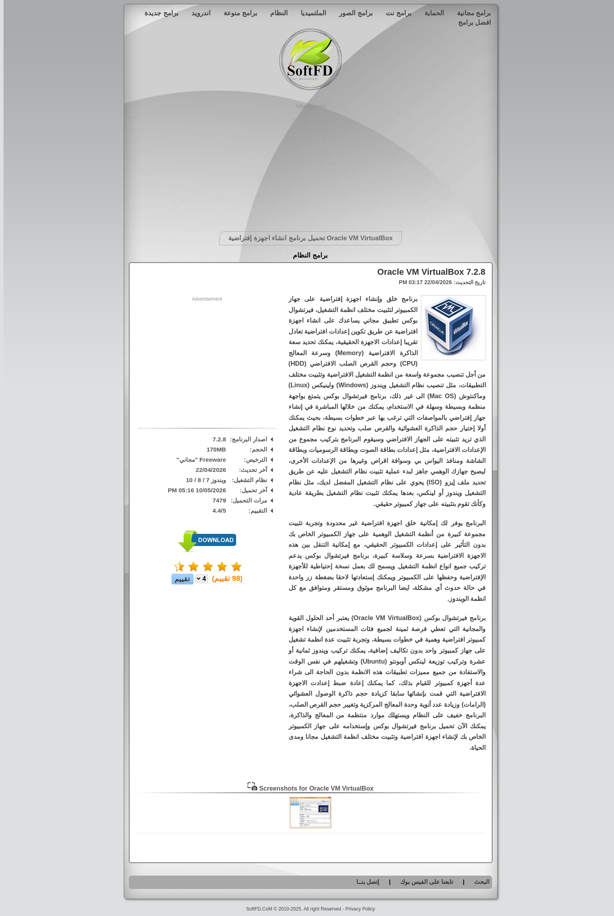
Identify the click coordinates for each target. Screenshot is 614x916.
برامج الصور (352, 13)
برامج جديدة (158, 13)
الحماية (431, 13)
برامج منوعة (237, 13)
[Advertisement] (307, 164)
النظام (275, 13)
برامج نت (395, 13)
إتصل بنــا (364, 881)
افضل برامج (471, 22)
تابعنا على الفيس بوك (423, 881)
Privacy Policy (357, 909)
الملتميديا (310, 13)
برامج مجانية (470, 13)
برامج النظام (306, 255)
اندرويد (197, 13)
